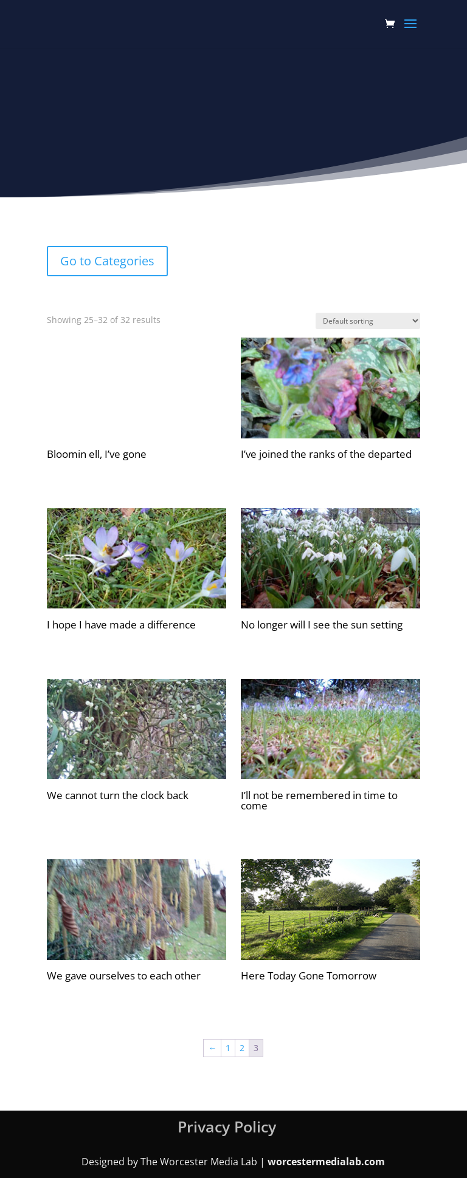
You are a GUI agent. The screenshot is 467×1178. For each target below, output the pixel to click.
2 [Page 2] (242, 1048)
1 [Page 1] (228, 1048)
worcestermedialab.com (326, 1161)
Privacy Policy (227, 1126)
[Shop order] (368, 321)
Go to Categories (107, 261)
